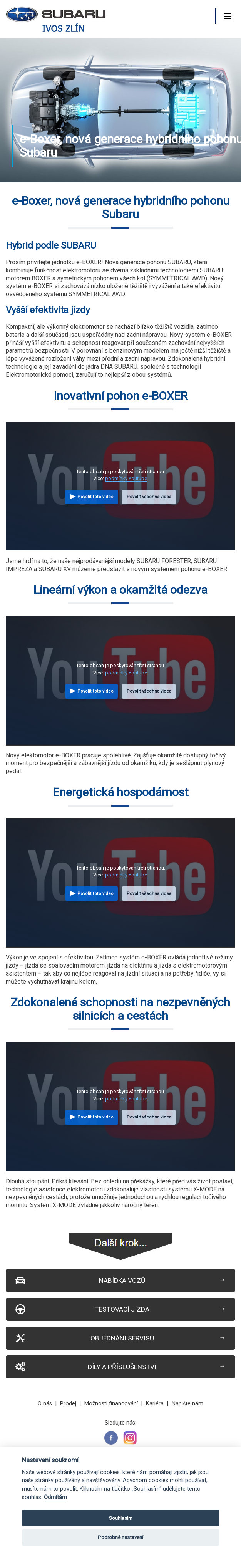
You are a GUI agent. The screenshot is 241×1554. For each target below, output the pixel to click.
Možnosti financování (111, 1403)
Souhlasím (120, 1518)
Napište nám (187, 1403)
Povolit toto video (95, 496)
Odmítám (55, 1497)
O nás (45, 1403)
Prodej (68, 1403)
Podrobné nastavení (120, 1537)
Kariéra (155, 1403)
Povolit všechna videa (149, 496)
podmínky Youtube (126, 478)
